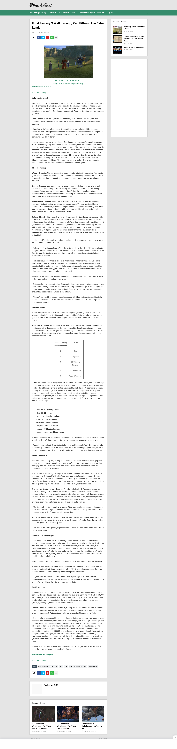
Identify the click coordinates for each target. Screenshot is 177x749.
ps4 (66, 666)
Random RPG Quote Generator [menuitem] (91, 13)
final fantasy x (45, 32)
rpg (70, 666)
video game (78, 666)
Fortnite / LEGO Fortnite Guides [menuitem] (62, 13)
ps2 (56, 666)
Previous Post (35, 738)
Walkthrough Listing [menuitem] (38, 13)
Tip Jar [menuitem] (110, 13)
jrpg (51, 666)
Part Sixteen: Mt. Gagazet (42, 654)
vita (85, 666)
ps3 (61, 666)
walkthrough (93, 666)
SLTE (35, 32)
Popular (116, 21)
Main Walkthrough (39, 92)
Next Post (102, 738)
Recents (124, 21)
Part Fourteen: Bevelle (41, 86)
